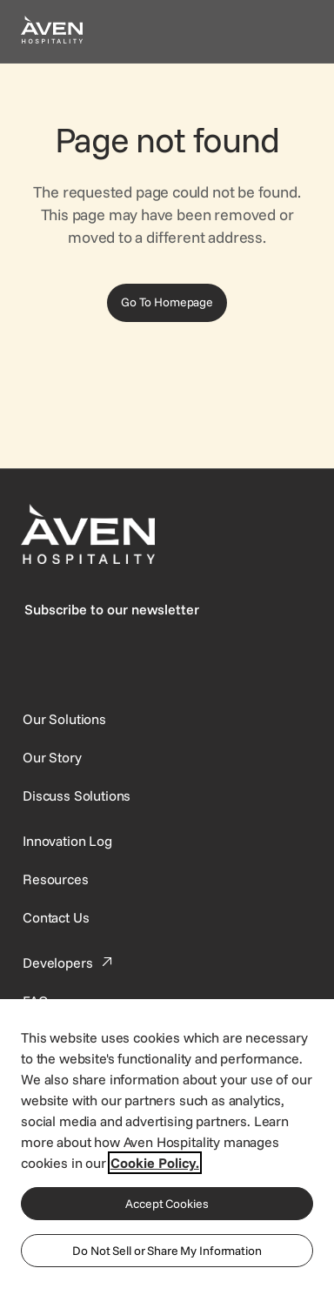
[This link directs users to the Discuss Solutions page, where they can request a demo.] (76, 795)
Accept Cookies (166, 1203)
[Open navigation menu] (292, 31)
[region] (167, 1146)
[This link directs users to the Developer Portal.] (69, 962)
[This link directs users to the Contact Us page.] (55, 917)
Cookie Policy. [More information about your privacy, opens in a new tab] (154, 1162)
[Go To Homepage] (167, 303)
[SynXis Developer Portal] (52, 757)
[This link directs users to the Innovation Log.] (67, 841)
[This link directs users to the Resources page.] (55, 879)
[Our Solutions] (64, 719)
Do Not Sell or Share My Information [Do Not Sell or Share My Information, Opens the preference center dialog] (166, 1250)
